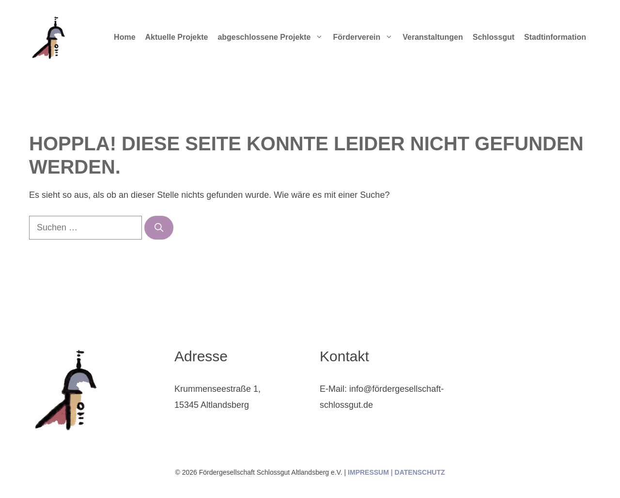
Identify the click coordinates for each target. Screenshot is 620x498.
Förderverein (365, 37)
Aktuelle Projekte (176, 37)
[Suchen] (158, 228)
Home (124, 37)
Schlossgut (493, 37)
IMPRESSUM (368, 472)
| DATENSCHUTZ (417, 472)
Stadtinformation (555, 37)
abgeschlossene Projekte (272, 37)
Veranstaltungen (433, 37)
